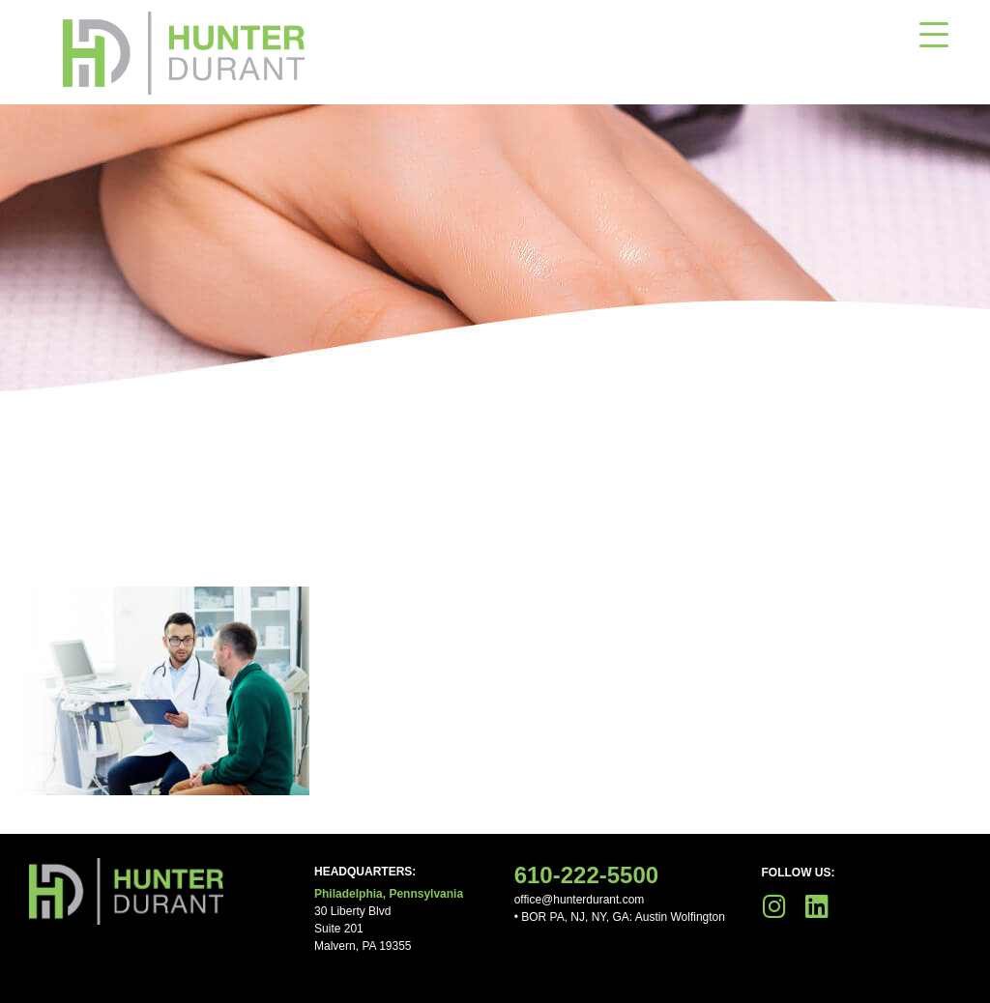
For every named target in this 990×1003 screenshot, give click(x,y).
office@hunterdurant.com (579, 899)
